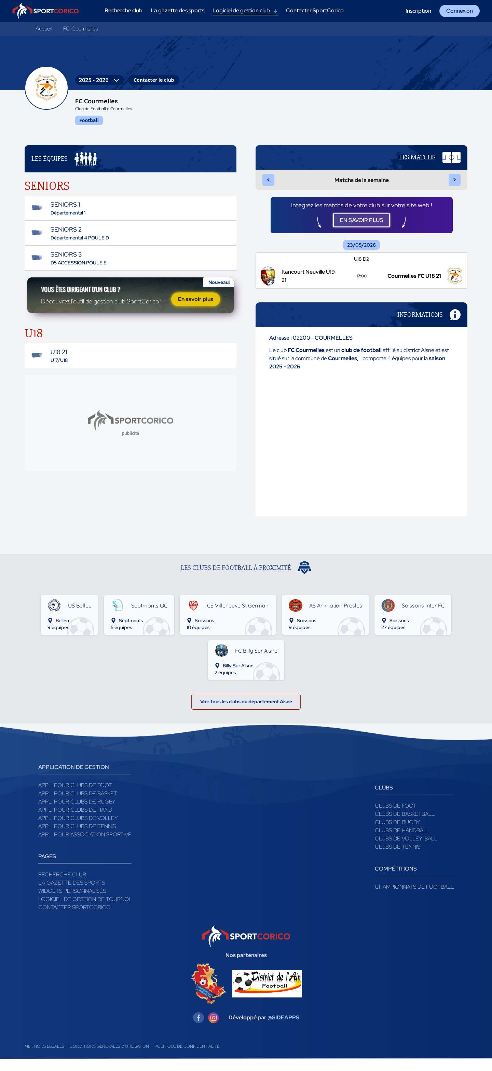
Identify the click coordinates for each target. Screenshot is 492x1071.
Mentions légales (44, 1058)
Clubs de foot (395, 818)
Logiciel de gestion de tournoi (84, 911)
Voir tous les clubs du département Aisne (246, 711)
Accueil (44, 28)
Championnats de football (414, 899)
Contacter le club (154, 80)
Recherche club (62, 886)
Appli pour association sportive (85, 846)
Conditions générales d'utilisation (109, 1058)
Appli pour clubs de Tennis (77, 838)
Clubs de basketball (405, 826)
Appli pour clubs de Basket (77, 805)
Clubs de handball (402, 842)
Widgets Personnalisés (72, 903)
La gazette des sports (71, 895)
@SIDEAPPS (283, 1029)
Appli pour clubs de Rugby (76, 814)
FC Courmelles (80, 28)
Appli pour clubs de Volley (78, 830)
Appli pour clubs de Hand (75, 822)
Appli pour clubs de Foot (75, 797)
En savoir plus (195, 308)
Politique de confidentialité (186, 1058)
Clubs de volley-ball (406, 850)
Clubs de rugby (397, 834)
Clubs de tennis (397, 859)
